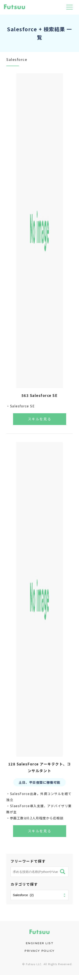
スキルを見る (39, 418)
